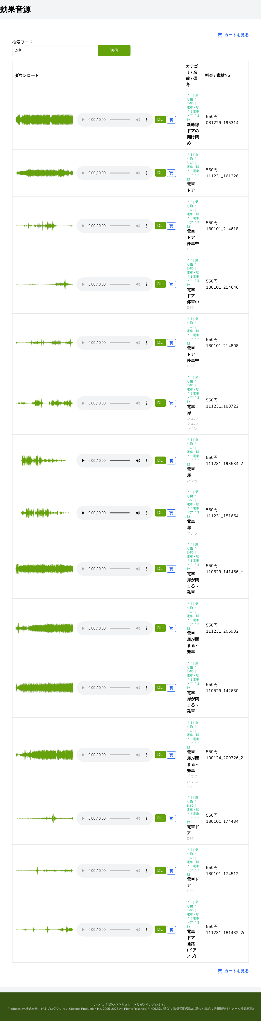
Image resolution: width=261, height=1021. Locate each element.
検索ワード (22, 42)
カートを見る (231, 35)
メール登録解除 (242, 1009)
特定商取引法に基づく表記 (192, 1009)
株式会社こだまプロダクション (46, 1009)
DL (160, 119)
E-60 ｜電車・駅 (193, 105)
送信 (114, 50)
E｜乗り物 (192, 97)
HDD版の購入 (159, 1009)
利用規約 (221, 1009)
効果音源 (15, 9)
